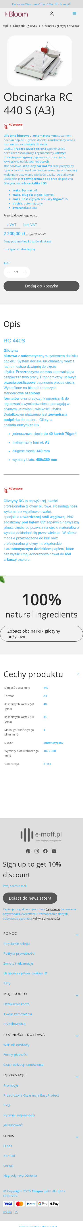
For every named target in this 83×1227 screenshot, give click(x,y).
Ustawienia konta (16, 1004)
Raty (6, 983)
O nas (7, 1146)
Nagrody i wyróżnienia (20, 1175)
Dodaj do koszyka (41, 286)
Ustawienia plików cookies (23, 973)
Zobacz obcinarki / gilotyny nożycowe (33, 633)
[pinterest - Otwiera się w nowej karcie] (28, 851)
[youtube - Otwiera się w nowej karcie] (54, 851)
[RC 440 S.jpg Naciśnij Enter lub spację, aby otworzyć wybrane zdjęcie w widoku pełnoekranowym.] (39, 60)
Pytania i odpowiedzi (19, 1115)
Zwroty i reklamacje (18, 963)
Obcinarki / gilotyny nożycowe (61, 26)
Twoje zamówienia (17, 1014)
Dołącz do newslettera (30, 898)
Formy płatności (15, 1054)
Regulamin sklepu (16, 943)
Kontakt (9, 1155)
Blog (6, 1105)
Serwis (8, 1165)
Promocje (10, 1085)
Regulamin (53, 909)
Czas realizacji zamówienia (23, 1064)
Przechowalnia (14, 1023)
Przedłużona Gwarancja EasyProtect (31, 1095)
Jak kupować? (13, 1125)
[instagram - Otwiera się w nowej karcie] (36, 851)
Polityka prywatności (19, 953)
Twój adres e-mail (15, 886)
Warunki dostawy (16, 1044)
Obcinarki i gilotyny (25, 26)
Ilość (6, 263)
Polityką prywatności (46, 919)
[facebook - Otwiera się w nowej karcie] (45, 851)
